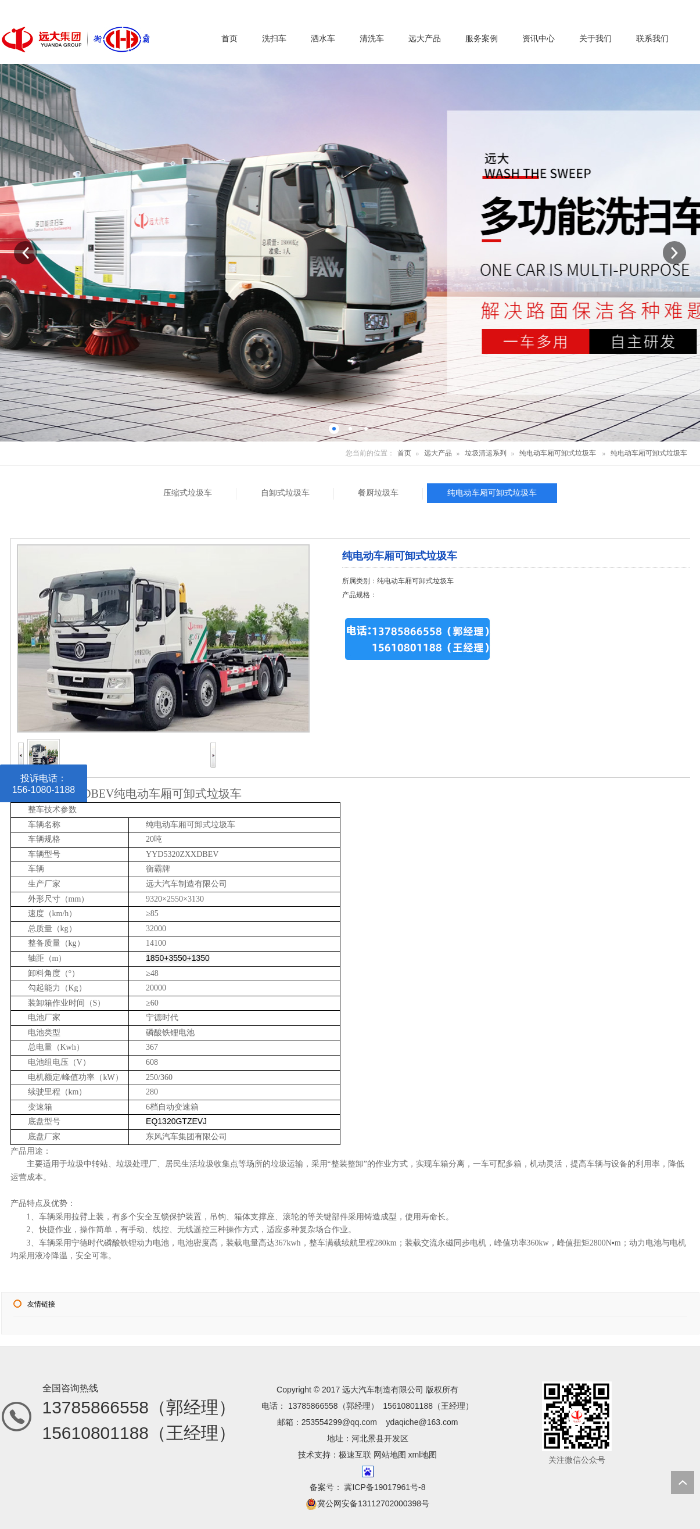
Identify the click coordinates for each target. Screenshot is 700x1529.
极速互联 (355, 1454)
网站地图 (390, 1454)
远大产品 (438, 453)
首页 (404, 453)
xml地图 (422, 1454)
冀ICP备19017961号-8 (384, 1487)
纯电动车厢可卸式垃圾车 (557, 453)
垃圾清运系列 (486, 453)
